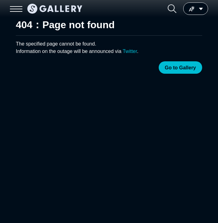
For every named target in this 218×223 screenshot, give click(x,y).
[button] (172, 8)
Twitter (130, 51)
